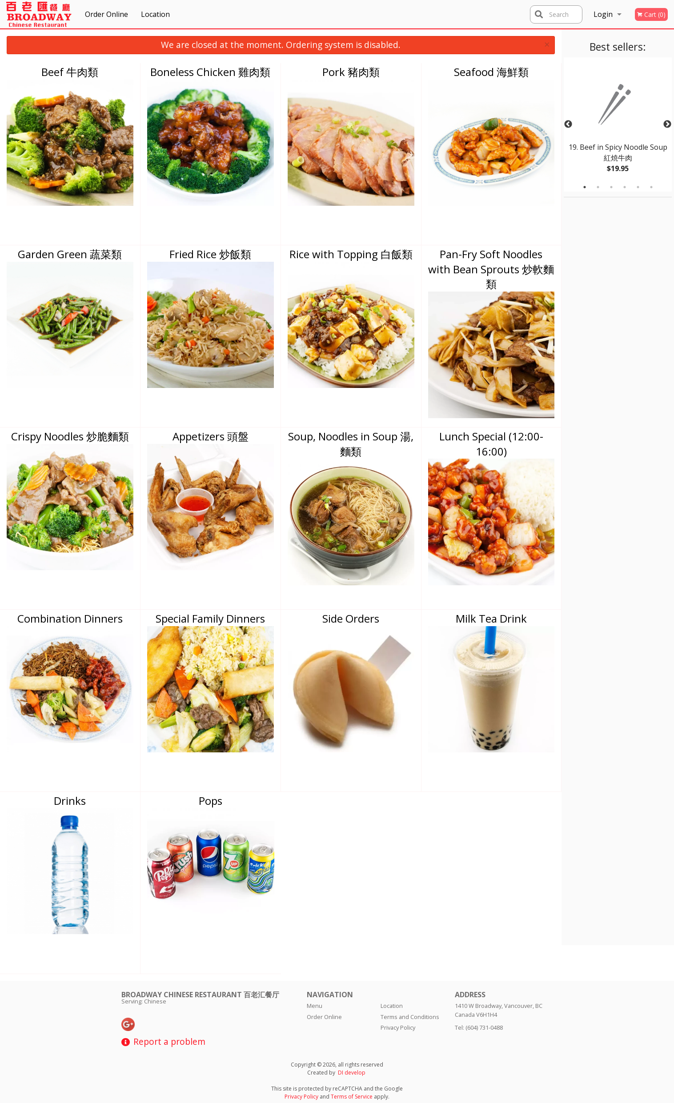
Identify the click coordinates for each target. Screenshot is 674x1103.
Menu (314, 1006)
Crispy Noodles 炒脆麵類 (70, 436)
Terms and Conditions (410, 1017)
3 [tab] (611, 187)
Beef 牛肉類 (69, 71)
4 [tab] (624, 187)
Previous (568, 124)
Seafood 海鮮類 (491, 71)
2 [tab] (598, 187)
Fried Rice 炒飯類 (210, 254)
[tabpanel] (618, 124)
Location (155, 14)
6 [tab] (651, 187)
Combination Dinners (70, 618)
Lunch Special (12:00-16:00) (491, 444)
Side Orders (350, 618)
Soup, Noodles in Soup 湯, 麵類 (350, 444)
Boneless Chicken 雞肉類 (210, 71)
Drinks (70, 800)
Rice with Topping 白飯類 (351, 254)
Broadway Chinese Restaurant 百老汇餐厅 (200, 994)
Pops (210, 800)
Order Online (106, 14)
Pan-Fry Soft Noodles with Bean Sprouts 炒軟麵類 (491, 269)
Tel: (479, 1027)
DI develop (351, 1072)
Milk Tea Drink (491, 618)
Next (667, 124)
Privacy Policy (398, 1027)
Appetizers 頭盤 (211, 436)
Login (603, 14)
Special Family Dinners (210, 618)
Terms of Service (352, 1096)
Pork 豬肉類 (351, 71)
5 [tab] (638, 187)
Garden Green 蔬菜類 (70, 254)
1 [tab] (584, 187)
